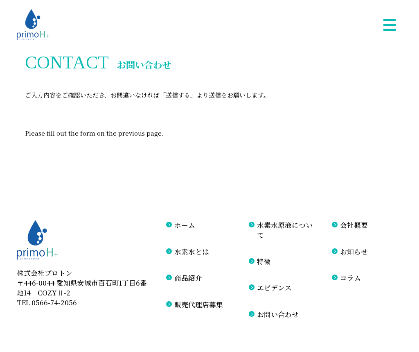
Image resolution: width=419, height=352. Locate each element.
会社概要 (354, 225)
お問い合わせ (278, 314)
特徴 (264, 261)
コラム (350, 278)
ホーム (184, 225)
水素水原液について (285, 230)
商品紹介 (188, 278)
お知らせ (354, 252)
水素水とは (191, 252)
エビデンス (274, 288)
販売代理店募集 (198, 304)
